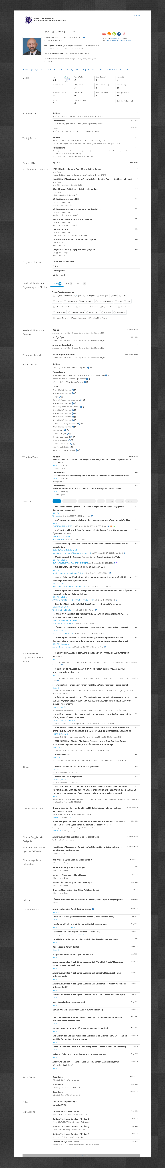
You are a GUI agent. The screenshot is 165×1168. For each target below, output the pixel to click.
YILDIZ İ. (71, 831)
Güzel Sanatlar (123, 307)
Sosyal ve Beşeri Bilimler (62, 295)
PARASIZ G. (57, 607)
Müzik (122, 295)
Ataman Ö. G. (65, 550)
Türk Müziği (56, 516)
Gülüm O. (56, 465)
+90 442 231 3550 (115, 38)
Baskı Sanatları (119, 312)
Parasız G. (74, 550)
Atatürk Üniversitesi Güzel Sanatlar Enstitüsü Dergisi (70, 587)
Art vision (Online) (58, 540)
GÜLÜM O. (56, 513)
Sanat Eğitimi (89, 295)
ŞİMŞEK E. (70, 817)
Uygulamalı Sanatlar (107, 307)
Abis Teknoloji (79, 1156)
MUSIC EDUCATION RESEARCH (63, 526)
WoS (69, 283)
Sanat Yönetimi (92, 312)
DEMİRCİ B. (56, 621)
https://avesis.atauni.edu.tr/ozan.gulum (118, 40)
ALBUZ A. (64, 560)
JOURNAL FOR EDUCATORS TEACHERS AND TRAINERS (70, 563)
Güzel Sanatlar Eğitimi (104, 301)
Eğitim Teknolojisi (85, 301)
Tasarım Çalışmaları (77, 318)
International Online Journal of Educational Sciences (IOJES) (72, 553)
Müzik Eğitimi (102, 295)
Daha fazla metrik (125, 101)
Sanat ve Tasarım (60, 318)
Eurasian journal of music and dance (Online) (68, 573)
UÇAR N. (72, 721)
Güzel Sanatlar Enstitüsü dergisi (63, 624)
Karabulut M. (65, 644)
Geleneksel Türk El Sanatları (87, 307)
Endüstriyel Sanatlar (76, 312)
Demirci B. (71, 927)
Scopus (81, 283)
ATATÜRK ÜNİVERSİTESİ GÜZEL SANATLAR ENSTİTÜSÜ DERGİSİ (73, 600)
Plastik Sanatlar (59, 312)
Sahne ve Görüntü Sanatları (63, 307)
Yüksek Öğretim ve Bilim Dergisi (63, 610)
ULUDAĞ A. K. (57, 537)
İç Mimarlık (106, 312)
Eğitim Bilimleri (70, 301)
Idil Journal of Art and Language (63, 634)
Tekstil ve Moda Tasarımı (97, 318)
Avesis (57, 283)
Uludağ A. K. (80, 935)
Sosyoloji (57, 301)
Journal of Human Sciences (62, 647)
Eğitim (77, 295)
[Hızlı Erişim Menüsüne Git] (160, 1164)
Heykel (127, 301)
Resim (118, 301)
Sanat (113, 295)
